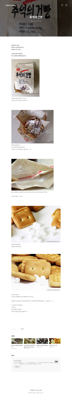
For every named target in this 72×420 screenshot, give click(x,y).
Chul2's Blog (11, 5)
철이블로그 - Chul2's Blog (36, 413)
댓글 (12, 378)
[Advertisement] (36, 52)
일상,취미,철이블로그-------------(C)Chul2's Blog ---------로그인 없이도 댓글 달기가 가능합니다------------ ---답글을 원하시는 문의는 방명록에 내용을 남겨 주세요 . (34, 386)
